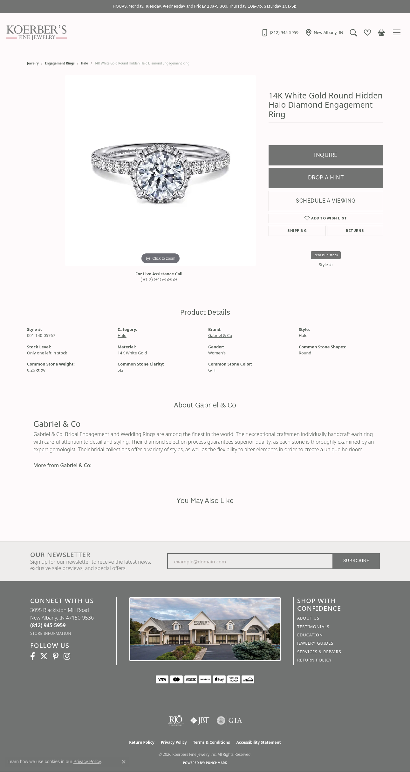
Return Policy (314, 660)
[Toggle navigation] (397, 32)
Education (310, 635)
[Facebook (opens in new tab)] (32, 656)
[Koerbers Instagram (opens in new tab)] (67, 656)
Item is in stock (325, 254)
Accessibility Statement (258, 742)
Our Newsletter (60, 555)
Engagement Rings (60, 63)
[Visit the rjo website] (176, 720)
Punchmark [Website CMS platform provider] (216, 763)
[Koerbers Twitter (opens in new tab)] (44, 656)
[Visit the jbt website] (200, 720)
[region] (160, 170)
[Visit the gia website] (229, 720)
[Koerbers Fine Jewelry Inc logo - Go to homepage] (35, 32)
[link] (279, 32)
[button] (353, 32)
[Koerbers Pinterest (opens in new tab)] (55, 656)
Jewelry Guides (315, 643)
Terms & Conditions (211, 742)
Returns (355, 231)
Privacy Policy (174, 742)
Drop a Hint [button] (326, 178)
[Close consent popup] (124, 762)
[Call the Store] (48, 625)
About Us (308, 618)
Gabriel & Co (220, 335)
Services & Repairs (319, 651)
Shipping (297, 231)
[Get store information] (50, 633)
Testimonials (313, 626)
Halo (84, 63)
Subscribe (356, 561)
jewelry (33, 63)
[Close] (402, 7)
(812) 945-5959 (158, 280)
